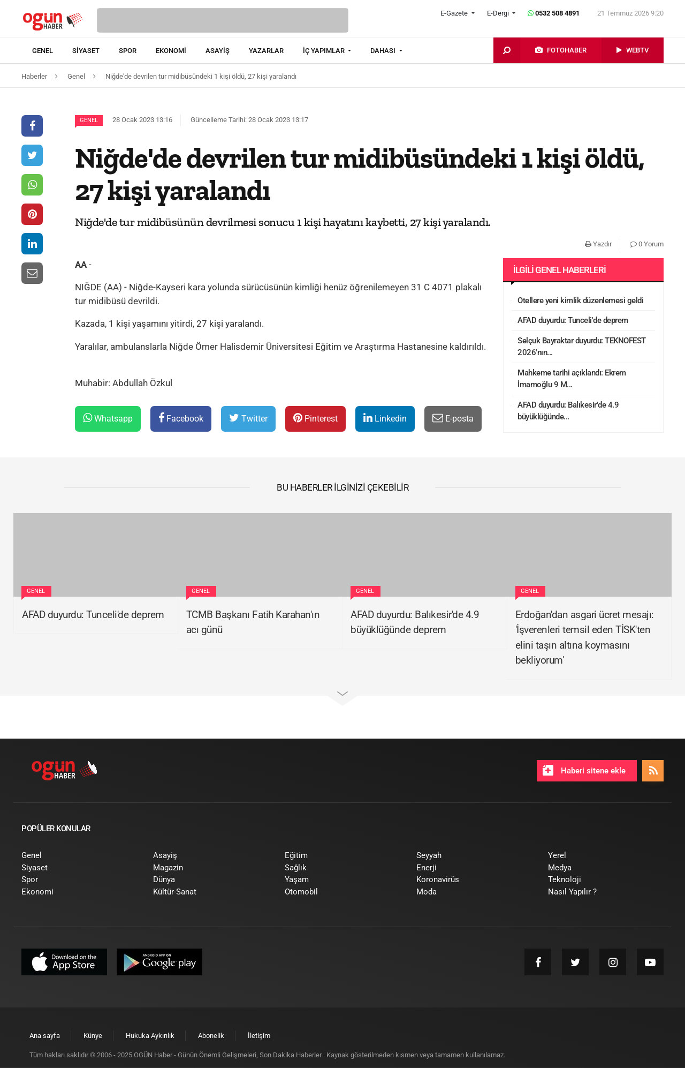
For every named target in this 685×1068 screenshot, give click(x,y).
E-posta (453, 418)
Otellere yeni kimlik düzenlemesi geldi (580, 300)
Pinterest (315, 418)
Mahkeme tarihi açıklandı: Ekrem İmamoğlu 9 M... (571, 379)
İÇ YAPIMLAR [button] (324, 51)
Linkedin (385, 418)
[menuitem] (52, 50)
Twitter (248, 418)
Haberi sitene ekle (584, 770)
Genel (89, 120)
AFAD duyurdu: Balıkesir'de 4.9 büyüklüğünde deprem (415, 622)
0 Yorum (647, 244)
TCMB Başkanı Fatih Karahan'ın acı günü (253, 622)
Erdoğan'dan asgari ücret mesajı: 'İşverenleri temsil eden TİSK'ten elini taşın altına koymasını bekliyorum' (584, 637)
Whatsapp (108, 418)
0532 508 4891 (554, 13)
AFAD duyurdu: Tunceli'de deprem (572, 320)
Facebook (180, 418)
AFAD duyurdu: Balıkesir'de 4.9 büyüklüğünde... (568, 411)
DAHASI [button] (383, 51)
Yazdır (598, 244)
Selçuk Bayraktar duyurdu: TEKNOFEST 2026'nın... (581, 347)
